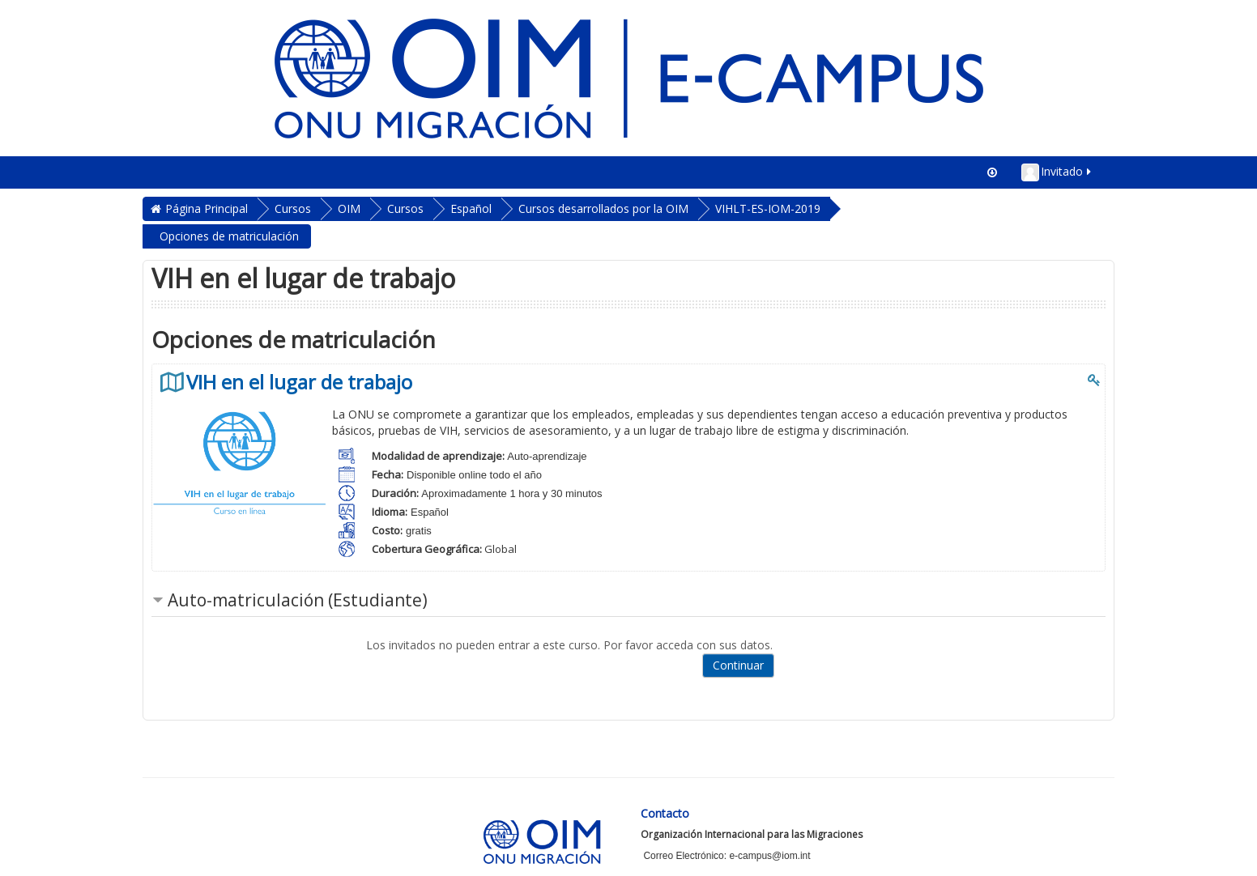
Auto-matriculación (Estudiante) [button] (298, 600)
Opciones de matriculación (229, 236)
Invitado (1057, 172)
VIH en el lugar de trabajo (299, 382)
